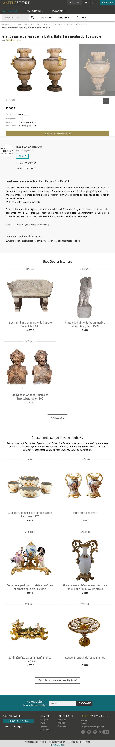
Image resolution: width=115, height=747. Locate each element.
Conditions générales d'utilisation (52, 742)
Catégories (44, 719)
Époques (43, 726)
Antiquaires (61, 719)
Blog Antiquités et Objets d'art (92, 726)
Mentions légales (31, 742)
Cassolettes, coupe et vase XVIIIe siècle (31, 225)
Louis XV (69, 24)
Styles (42, 722)
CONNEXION (107, 2)
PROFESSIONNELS (65, 716)
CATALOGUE (10, 11)
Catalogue (17, 24)
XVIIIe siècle (80, 24)
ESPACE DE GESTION (18, 721)
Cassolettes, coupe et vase (52, 24)
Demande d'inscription (14, 726)
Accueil (84, 720)
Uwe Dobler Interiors (29, 147)
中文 (94, 2)
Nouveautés (46, 17)
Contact (84, 723)
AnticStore (6, 24)
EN (90, 2)
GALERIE (19, 169)
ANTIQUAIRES (35, 11)
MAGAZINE (58, 11)
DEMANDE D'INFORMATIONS (57, 133)
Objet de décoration (32, 24)
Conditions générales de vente (79, 742)
